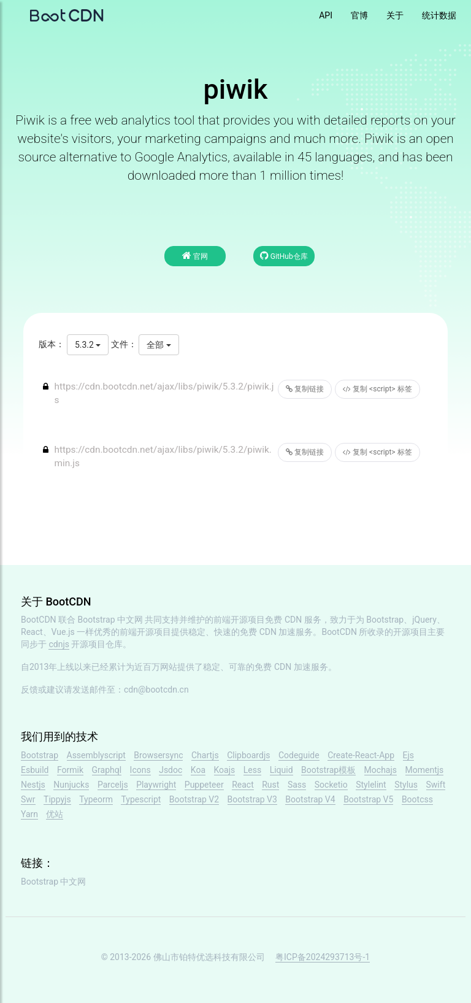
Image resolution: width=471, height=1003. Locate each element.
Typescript (141, 799)
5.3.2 (88, 345)
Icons (140, 770)
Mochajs (380, 770)
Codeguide (299, 755)
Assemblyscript (96, 755)
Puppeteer (204, 785)
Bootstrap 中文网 (111, 619)
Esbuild (34, 770)
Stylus (406, 785)
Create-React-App (360, 755)
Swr (28, 799)
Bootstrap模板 (328, 770)
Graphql (107, 770)
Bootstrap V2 (194, 799)
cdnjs (58, 644)
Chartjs (205, 755)
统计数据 (439, 15)
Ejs (409, 755)
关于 (395, 15)
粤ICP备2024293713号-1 (322, 957)
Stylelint (371, 785)
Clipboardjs (248, 755)
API (325, 15)
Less (252, 770)
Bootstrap (39, 755)
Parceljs (113, 785)
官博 (359, 15)
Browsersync (158, 755)
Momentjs (424, 770)
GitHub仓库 (284, 255)
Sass (297, 785)
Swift (436, 785)
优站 (54, 814)
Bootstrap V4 (310, 799)
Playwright (156, 785)
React (243, 785)
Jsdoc (170, 770)
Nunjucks (71, 785)
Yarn (29, 814)
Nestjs (33, 785)
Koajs (225, 770)
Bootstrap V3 (252, 799)
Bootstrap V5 (368, 799)
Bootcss (417, 799)
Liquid (281, 770)
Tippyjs (57, 799)
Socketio (331, 785)
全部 (158, 345)
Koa (198, 770)
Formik (70, 770)
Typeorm (96, 799)
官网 (195, 255)
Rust (270, 785)
